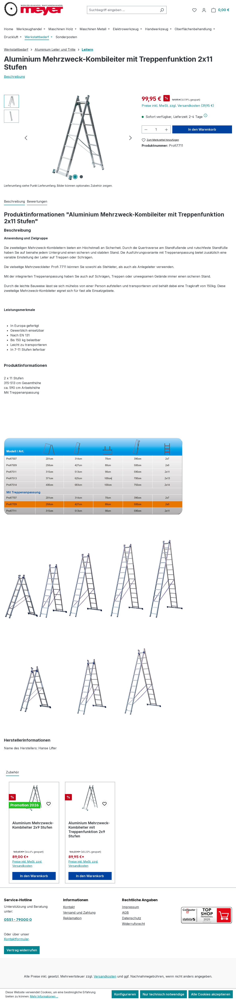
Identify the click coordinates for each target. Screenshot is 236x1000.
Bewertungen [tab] (37, 201)
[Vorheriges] (26, 137)
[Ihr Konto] (204, 10)
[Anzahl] (156, 129)
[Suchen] (162, 10)
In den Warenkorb (202, 129)
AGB (125, 913)
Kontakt (69, 907)
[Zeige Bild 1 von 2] (75, 176)
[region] (69, 137)
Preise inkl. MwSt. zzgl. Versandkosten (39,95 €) (178, 106)
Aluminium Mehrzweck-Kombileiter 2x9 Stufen (33, 825)
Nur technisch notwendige (163, 994)
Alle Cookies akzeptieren (210, 994)
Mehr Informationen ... (44, 996)
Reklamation (72, 918)
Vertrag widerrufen (22, 950)
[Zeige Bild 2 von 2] (81, 176)
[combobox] (122, 10)
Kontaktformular (16, 939)
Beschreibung (14, 77)
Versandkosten (105, 976)
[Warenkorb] (220, 10)
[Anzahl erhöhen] (166, 129)
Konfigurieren (125, 994)
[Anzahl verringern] (146, 129)
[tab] (14, 201)
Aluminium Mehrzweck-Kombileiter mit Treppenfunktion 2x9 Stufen (89, 829)
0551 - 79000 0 (18, 919)
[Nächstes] (131, 137)
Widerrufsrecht (133, 924)
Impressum (130, 907)
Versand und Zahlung (79, 913)
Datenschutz (131, 918)
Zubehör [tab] (12, 772)
